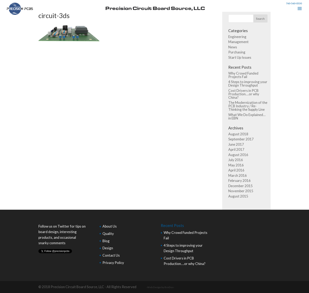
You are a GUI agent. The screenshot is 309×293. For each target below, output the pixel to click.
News (232, 47)
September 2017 (241, 139)
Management (238, 42)
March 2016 (237, 175)
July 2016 (235, 160)
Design (107, 248)
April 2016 (236, 170)
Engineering (237, 37)
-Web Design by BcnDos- (160, 287)
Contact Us (111, 255)
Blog (106, 241)
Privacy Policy (113, 262)
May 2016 (236, 165)
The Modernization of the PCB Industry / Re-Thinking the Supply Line (247, 106)
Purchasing (236, 52)
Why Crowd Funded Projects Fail (243, 75)
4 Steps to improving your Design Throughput (247, 83)
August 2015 (238, 196)
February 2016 (239, 180)
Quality (108, 233)
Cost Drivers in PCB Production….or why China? (243, 94)
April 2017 (236, 149)
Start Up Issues (239, 57)
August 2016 (238, 155)
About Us (109, 226)
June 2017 (236, 144)
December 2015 (240, 186)
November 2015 (240, 191)
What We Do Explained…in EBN (246, 116)
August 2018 (238, 134)
